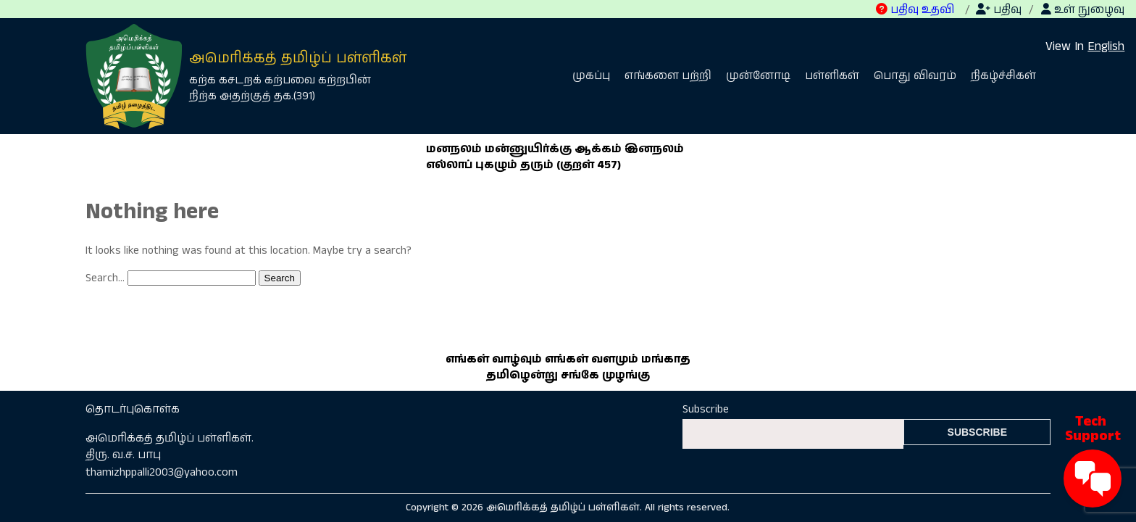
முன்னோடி (758, 76)
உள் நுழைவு (1082, 10)
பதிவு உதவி (915, 10)
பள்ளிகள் (832, 76)
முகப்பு (591, 76)
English (1105, 46)
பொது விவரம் (915, 76)
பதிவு (999, 10)
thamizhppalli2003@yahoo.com (161, 472)
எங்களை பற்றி (668, 76)
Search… (105, 278)
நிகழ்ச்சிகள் (1003, 76)
